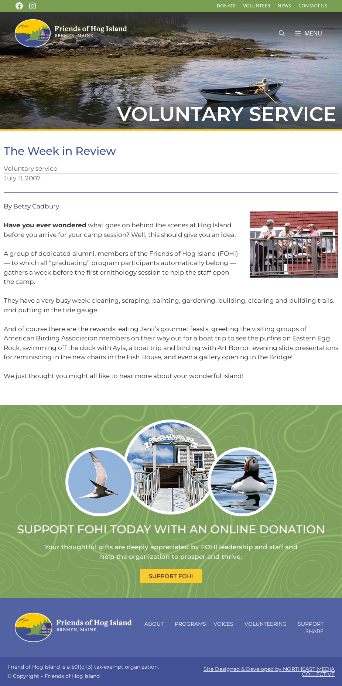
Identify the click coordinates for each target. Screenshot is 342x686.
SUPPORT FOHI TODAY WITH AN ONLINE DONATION (171, 529)
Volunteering (267, 624)
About (155, 624)
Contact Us (312, 5)
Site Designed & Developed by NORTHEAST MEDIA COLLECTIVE (269, 671)
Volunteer (256, 5)
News (284, 5)
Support (311, 624)
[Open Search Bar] (282, 33)
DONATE (226, 5)
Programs (190, 624)
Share (316, 631)
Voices (225, 624)
